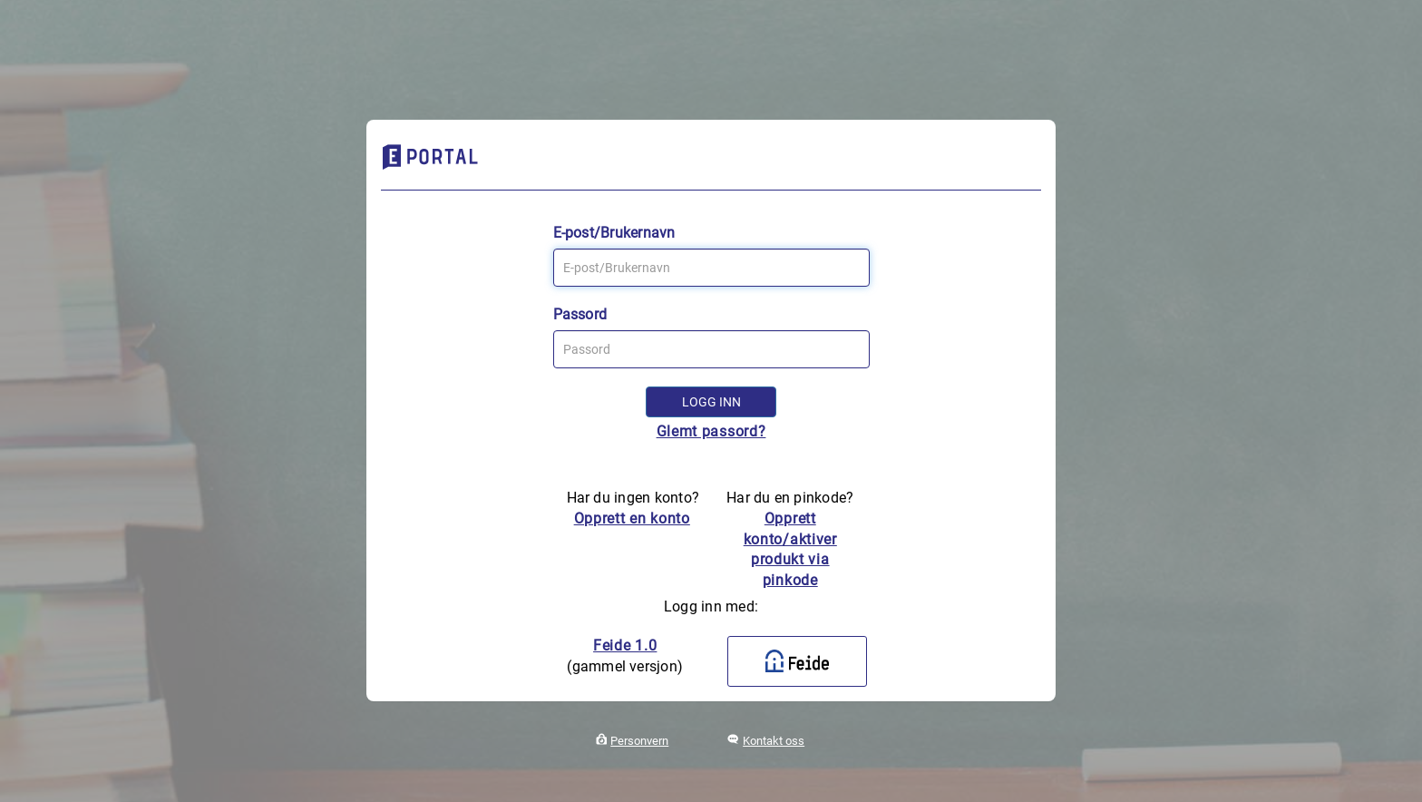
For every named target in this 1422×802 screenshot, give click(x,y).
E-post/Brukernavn (614, 232)
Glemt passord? (711, 431)
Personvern (639, 741)
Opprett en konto (632, 518)
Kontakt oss (773, 741)
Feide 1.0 (625, 645)
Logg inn (711, 402)
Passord (580, 314)
